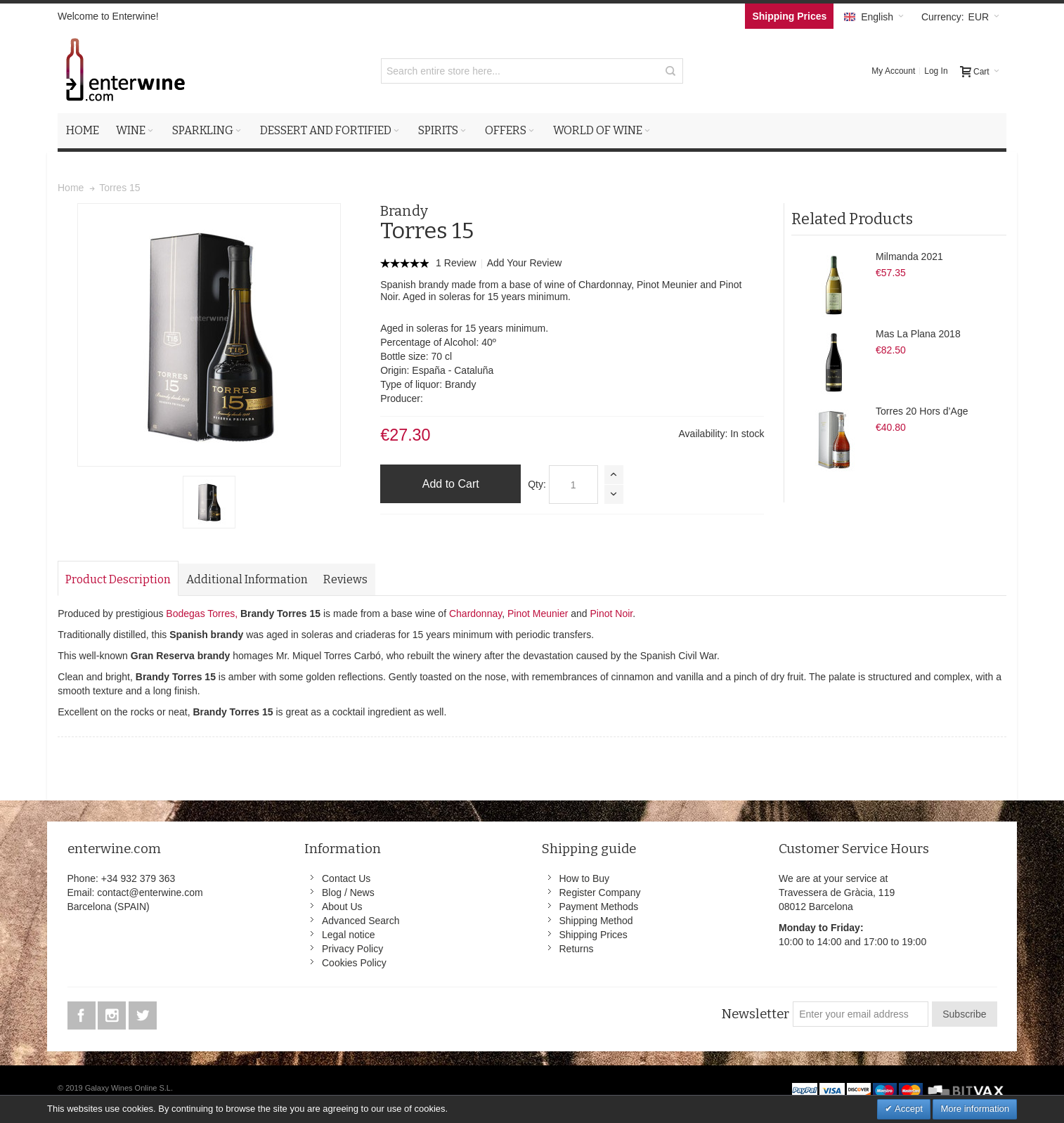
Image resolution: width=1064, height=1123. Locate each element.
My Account (893, 71)
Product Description (118, 579)
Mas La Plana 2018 (918, 333)
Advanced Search (361, 920)
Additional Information (247, 579)
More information (974, 1108)
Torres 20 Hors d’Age (922, 411)
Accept (908, 1108)
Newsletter (755, 1014)
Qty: (537, 484)
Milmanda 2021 (909, 256)
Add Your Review (524, 262)
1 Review (457, 262)
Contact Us (346, 878)
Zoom (209, 335)
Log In (935, 71)
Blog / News (348, 892)
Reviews (345, 579)
